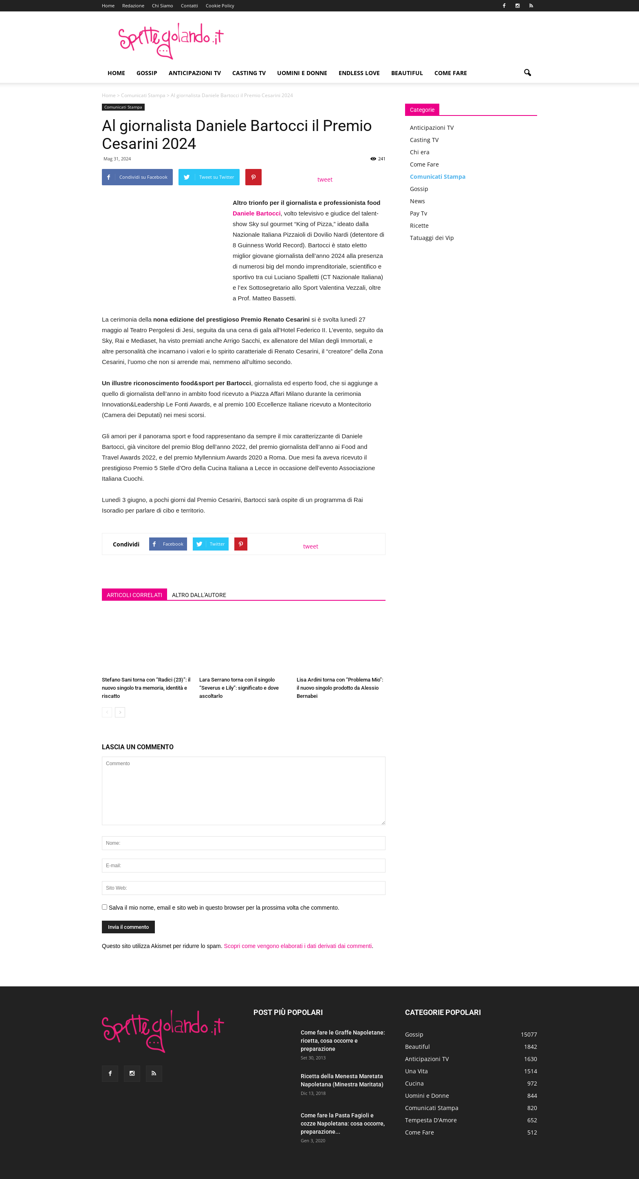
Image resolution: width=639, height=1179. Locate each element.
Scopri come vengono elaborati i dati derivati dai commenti (298, 946)
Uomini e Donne (302, 73)
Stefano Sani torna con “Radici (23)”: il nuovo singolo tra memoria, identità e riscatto (146, 688)
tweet (325, 179)
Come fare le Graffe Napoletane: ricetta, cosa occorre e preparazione (343, 1040)
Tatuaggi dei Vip (432, 238)
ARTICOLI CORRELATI (134, 595)
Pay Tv (418, 213)
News (417, 201)
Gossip (147, 73)
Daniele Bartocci (257, 213)
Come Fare (450, 73)
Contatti (189, 5)
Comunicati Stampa (143, 95)
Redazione (133, 5)
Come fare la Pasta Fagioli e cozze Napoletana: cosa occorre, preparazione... (343, 1123)
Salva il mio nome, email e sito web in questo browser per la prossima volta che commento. (224, 907)
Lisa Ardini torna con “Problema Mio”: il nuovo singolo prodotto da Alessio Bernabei (340, 688)
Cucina (414, 1083)
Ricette (419, 225)
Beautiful (407, 73)
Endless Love (359, 73)
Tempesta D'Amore (431, 1120)
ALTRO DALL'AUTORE (199, 595)
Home (108, 5)
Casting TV (249, 73)
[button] (527, 73)
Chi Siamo (162, 5)
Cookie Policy (220, 5)
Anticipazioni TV (195, 73)
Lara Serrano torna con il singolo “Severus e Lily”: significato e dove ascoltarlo (239, 688)
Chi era (420, 152)
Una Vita (416, 1071)
